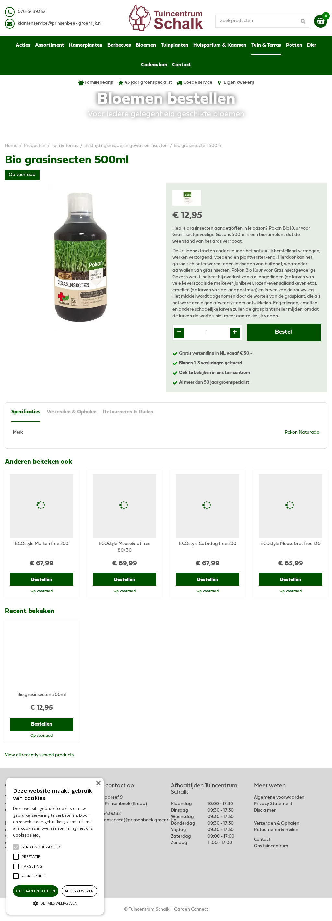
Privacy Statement (273, 804)
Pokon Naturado (302, 432)
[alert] (55, 846)
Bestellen (41, 580)
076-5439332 (107, 814)
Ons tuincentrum (271, 846)
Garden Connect (191, 909)
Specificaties (25, 412)
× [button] (98, 783)
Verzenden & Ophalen (72, 412)
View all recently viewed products (39, 755)
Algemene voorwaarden (279, 797)
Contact (262, 840)
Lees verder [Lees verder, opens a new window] (52, 835)
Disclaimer (265, 810)
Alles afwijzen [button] (79, 891)
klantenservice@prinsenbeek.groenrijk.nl (135, 820)
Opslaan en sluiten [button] (35, 891)
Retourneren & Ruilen (128, 412)
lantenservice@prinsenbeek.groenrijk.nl (60, 23)
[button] (41, 846)
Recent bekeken (29, 611)
